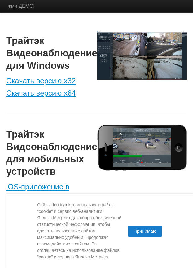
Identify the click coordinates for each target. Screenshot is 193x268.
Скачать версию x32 (41, 81)
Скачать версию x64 (41, 93)
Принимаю (145, 231)
